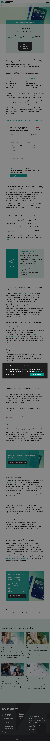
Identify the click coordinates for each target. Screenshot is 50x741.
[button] (11, 375)
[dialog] (25, 370)
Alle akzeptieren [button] (36, 375)
